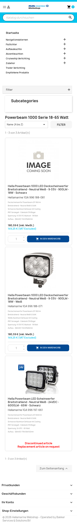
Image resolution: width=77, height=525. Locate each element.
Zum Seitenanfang (54, 468)
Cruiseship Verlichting (18, 58)
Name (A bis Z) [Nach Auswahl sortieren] (26, 124)
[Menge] (16, 239)
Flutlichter (11, 44)
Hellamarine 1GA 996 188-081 (38, 208)
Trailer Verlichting (15, 67)
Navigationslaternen (17, 39)
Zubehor (10, 63)
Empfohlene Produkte (17, 72)
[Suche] (38, 17)
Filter (61, 125)
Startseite (12, 33)
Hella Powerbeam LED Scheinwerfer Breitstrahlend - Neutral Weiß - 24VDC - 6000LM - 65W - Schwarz (33, 402)
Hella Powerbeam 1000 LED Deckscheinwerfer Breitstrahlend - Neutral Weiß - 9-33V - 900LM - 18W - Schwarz (38, 189)
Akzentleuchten (14, 53)
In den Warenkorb (48, 238)
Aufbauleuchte (14, 49)
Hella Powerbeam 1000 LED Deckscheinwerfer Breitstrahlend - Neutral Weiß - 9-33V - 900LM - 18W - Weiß (38, 298)
